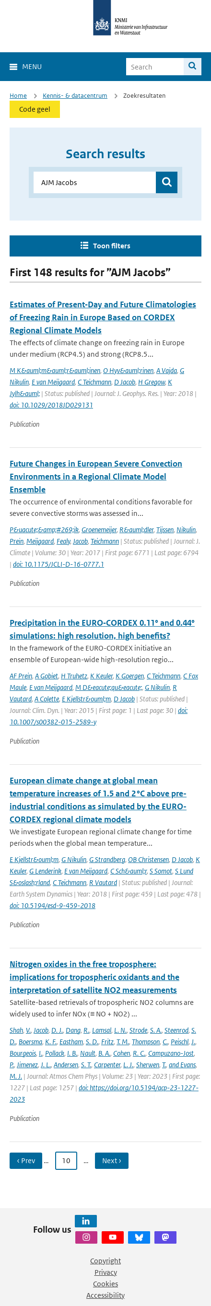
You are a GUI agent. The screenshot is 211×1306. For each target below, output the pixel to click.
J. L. (46, 1064)
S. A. (156, 1030)
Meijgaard (40, 541)
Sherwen (147, 1064)
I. (40, 1053)
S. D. (92, 1041)
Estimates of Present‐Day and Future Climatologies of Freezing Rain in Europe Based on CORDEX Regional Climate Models (103, 317)
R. (86, 1030)
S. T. (86, 1064)
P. (12, 1064)
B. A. (104, 1053)
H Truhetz (74, 675)
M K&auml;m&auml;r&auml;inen (55, 370)
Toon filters (111, 245)
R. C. (139, 1053)
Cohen (121, 1053)
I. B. (72, 1053)
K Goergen (130, 675)
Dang (73, 1030)
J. (193, 1041)
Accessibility (105, 1295)
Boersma (30, 1041)
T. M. (123, 1041)
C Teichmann (94, 381)
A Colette (47, 698)
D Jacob (124, 381)
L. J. (128, 1064)
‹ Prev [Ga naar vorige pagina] (26, 1160)
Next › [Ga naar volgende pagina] (111, 1160)
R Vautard (103, 882)
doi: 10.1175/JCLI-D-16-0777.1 (58, 564)
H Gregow (151, 381)
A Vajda (166, 370)
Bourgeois (23, 1053)
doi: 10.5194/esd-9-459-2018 (52, 905)
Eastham (71, 1041)
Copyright (105, 1260)
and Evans (182, 1064)
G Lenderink (45, 870)
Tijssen (165, 529)
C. (165, 1041)
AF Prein (21, 675)
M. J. (16, 1076)
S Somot (161, 870)
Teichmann (105, 541)
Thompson (146, 1041)
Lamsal (101, 1030)
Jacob (80, 541)
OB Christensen (148, 859)
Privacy (105, 1272)
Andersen (66, 1064)
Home (18, 96)
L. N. (120, 1030)
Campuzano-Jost (171, 1053)
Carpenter (107, 1064)
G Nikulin (157, 687)
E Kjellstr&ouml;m (86, 698)
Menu (32, 66)
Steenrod (176, 1030)
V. (28, 1030)
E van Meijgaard (53, 381)
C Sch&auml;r (128, 870)
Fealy (63, 541)
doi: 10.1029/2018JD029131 (51, 404)
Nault (87, 1053)
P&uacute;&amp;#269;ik (44, 529)
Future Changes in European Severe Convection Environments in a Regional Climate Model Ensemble (96, 476)
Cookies (105, 1283)
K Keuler (101, 675)
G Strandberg (107, 859)
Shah (16, 1030)
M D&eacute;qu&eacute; (108, 687)
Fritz (107, 1041)
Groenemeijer (99, 529)
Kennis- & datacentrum (75, 96)
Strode (138, 1030)
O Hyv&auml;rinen (128, 370)
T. (164, 1064)
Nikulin (186, 529)
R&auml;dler (136, 529)
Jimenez (27, 1064)
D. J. (57, 1030)
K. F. (51, 1041)
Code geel (34, 109)
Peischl (179, 1041)
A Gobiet (46, 675)
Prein (16, 541)
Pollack (54, 1053)
